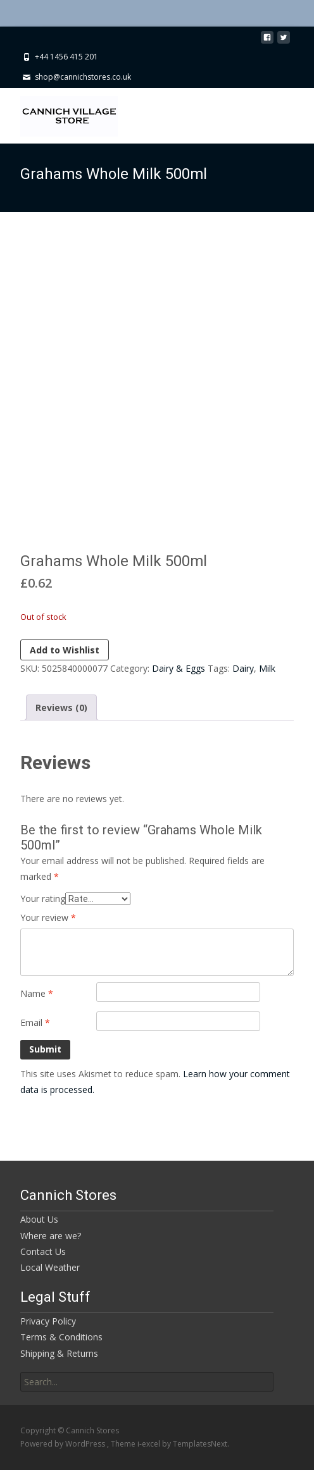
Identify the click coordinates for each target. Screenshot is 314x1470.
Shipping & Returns (59, 1353)
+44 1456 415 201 (66, 56)
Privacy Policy (48, 1321)
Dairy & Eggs (178, 668)
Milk (267, 668)
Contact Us (43, 1251)
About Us (39, 1219)
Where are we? (50, 1236)
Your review (48, 917)
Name (36, 993)
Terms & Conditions (61, 1337)
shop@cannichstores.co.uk (83, 76)
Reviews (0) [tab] (61, 707)
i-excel (149, 1443)
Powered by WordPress (63, 1443)
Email (35, 1022)
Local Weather (50, 1267)
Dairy (243, 668)
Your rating (42, 898)
